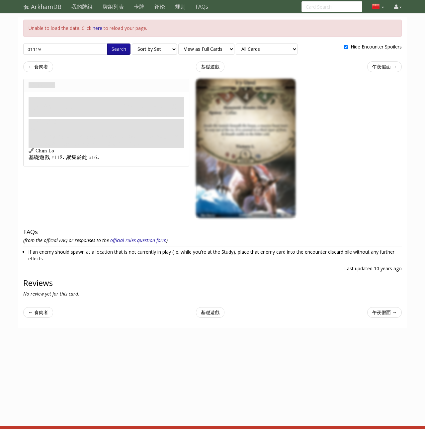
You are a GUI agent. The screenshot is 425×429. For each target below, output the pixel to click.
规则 (180, 6)
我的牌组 (82, 6)
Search (119, 49)
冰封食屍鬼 (42, 85)
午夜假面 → (384, 66)
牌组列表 (113, 6)
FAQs (202, 6)
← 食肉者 (38, 66)
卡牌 (139, 6)
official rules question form (138, 240)
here (97, 28)
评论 (159, 6)
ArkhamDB (42, 7)
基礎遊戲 (210, 66)
